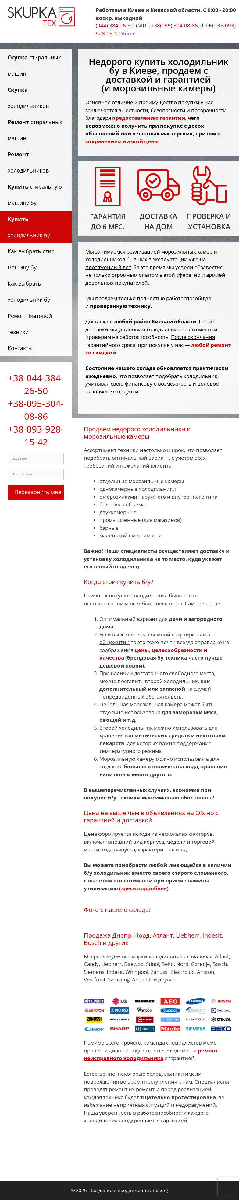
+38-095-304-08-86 (36, 409)
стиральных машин (34, 65)
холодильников (28, 97)
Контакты (20, 348)
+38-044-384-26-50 (36, 384)
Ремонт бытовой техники (30, 324)
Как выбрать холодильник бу (29, 291)
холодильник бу (29, 227)
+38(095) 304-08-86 (174, 25)
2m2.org (159, 1190)
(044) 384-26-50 (115, 25)
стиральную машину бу (35, 194)
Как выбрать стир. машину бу (32, 259)
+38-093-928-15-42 (36, 435)
